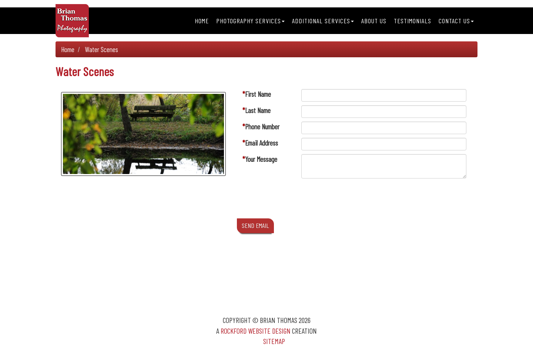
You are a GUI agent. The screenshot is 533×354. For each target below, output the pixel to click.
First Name (258, 94)
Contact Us (456, 21)
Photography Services (250, 21)
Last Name (258, 110)
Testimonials (412, 21)
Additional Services (323, 21)
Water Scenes (101, 49)
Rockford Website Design (256, 330)
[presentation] (357, 200)
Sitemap (274, 341)
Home (202, 21)
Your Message (261, 159)
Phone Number (262, 126)
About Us (373, 21)
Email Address (261, 143)
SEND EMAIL (255, 225)
